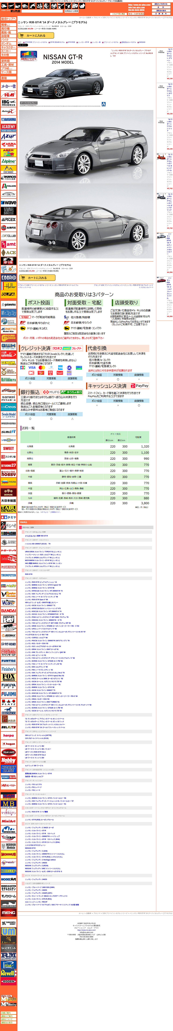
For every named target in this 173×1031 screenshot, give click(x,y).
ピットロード (9, 644)
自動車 (88, 913)
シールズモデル (9, 415)
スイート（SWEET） (9, 448)
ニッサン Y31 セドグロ (33, 784)
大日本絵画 (9, 501)
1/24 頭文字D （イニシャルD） (44, 770)
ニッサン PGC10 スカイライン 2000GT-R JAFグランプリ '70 (47, 641)
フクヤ (9, 686)
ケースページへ (8, 72)
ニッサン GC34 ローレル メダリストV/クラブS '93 (43, 682)
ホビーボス (9, 777)
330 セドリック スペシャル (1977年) (38, 735)
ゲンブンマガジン (9, 363)
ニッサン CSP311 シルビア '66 (36, 638)
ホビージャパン (9, 761)
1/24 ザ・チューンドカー (42, 548)
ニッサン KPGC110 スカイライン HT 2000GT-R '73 (44, 591)
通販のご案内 (8, 1016)
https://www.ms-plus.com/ (86, 930)
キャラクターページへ (8, 47)
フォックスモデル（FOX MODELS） (9, 677)
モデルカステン (9, 888)
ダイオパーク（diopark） (9, 492)
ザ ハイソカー (38, 780)
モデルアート (9, 879)
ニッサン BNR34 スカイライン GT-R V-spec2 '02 (43, 585)
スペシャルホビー (9, 473)
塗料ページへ (8, 61)
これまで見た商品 (118, 14)
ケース (75, 6)
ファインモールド (9, 652)
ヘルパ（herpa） (9, 736)
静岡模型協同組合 (9, 423)
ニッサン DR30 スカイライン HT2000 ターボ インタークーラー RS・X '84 (52, 626)
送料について (8, 1019)
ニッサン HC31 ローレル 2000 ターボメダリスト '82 (44, 679)
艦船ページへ (8, 32)
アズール (9, 136)
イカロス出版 (9, 178)
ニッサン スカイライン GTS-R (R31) (38, 899)
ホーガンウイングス (9, 744)
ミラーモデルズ (9, 846)
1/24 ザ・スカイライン (41, 540)
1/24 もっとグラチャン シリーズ (44, 731)
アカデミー (9, 128)
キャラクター (40, 6)
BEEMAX (9, 636)
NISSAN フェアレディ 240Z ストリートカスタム (42, 868)
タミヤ (27, 824)
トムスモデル (9, 559)
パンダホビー (9, 619)
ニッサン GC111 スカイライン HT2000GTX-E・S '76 (44, 614)
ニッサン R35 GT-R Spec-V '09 (36, 600)
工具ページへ (8, 64)
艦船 (18, 6)
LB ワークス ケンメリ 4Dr (34, 746)
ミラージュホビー (9, 838)
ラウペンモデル (9, 956)
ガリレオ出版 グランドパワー (9, 338)
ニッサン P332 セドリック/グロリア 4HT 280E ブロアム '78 (46, 617)
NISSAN (142, 42)
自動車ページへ (8, 36)
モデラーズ (9, 871)
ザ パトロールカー (39, 794)
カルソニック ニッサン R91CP (36, 902)
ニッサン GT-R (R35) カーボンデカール (39, 820)
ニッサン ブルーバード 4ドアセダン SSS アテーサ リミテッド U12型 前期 (52, 905)
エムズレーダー (9, 998)
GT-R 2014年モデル (57, 42)
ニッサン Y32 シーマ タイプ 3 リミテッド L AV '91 (43, 664)
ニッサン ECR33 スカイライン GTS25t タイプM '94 (44, 661)
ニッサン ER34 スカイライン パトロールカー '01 (43, 684)
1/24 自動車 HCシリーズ (41, 883)
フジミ (9, 694)
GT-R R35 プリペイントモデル (36, 42)
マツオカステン (9, 813)
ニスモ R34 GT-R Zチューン (35, 845)
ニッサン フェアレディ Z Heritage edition (40, 860)
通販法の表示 (8, 1022)
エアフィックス (9, 228)
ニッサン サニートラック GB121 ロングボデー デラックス (46, 896)
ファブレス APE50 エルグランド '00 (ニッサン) (42, 558)
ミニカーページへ (8, 51)
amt (9, 244)
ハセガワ (28, 883)
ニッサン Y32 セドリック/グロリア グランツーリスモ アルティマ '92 (50, 658)
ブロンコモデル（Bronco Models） (9, 711)
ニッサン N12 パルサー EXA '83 (36, 643)
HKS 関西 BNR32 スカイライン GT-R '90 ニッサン (43, 563)
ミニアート (9, 821)
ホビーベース (9, 769)
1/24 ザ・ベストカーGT (41, 570)
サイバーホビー (9, 390)
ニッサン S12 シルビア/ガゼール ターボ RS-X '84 (43, 646)
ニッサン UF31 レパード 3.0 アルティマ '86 (41, 629)
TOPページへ (8, 18)
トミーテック (9, 550)
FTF (9, 261)
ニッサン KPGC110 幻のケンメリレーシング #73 (43, 608)
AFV (8, 24)
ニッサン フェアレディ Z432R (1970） (39, 893)
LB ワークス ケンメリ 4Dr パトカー (38, 749)
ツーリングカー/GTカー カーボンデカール (49, 816)
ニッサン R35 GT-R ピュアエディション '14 (41, 582)
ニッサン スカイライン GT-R (35, 831)
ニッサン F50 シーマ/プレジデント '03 (39, 670)
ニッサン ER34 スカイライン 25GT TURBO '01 (42, 702)
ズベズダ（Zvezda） (9, 482)
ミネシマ (9, 829)
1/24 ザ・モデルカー (40, 578)
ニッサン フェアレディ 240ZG (36, 863)
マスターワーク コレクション (41, 875)
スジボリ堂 (9, 457)
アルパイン (9, 161)
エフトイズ (9, 269)
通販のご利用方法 (161, 4)
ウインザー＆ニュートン (9, 194)
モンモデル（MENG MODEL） (9, 913)
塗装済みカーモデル (129, 42)
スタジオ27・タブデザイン (9, 465)
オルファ (9, 294)
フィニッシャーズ (9, 669)
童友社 (9, 534)
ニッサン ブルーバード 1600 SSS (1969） (40, 887)
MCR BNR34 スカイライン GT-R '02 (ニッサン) (42, 560)
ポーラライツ (9, 752)
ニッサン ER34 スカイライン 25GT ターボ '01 (42, 649)
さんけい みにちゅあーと (9, 399)
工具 (61, 6)
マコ (9, 796)
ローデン (9, 981)
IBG (9, 103)
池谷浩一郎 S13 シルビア (34, 776)
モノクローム (9, 896)
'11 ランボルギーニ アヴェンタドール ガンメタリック (44, 721)
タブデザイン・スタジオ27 (9, 509)
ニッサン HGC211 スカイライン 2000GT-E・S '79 (43, 620)
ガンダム (47, 6)
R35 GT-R (28, 574)
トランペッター (9, 575)
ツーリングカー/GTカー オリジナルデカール (50, 808)
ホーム (81, 913)
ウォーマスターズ (9, 211)
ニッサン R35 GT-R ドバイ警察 (36, 812)
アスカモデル (9, 144)
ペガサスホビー (9, 719)
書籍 (82, 6)
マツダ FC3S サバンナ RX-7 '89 (36, 635)
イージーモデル (9, 169)
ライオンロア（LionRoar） (9, 940)
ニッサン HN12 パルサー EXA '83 (37, 699)
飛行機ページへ (8, 28)
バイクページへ (8, 39)
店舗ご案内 (8, 1012)
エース (9, 253)
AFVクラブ (9, 236)
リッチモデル (9, 965)
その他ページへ (8, 54)
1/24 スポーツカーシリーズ (41, 824)
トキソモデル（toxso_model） (9, 542)
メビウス (9, 854)
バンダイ (9, 611)
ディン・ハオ (9, 526)
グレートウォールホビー (9, 346)
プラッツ (9, 702)
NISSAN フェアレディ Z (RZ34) (36, 866)
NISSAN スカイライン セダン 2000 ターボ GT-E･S (43, 871)
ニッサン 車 (96, 42)
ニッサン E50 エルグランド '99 (36, 667)
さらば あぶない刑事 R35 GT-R (36, 536)
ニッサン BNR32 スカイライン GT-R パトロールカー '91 (45, 804)
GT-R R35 (71, 42)
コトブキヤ (9, 380)
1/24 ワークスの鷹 (39, 762)
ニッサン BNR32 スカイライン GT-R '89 (39, 588)
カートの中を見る (136, 13)
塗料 (54, 6)
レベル (9, 973)
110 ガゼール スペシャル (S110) (36, 738)
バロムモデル (9, 603)
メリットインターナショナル (9, 863)
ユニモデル (9, 923)
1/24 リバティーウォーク (42, 742)
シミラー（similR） (9, 432)
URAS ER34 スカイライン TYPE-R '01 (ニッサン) (43, 552)
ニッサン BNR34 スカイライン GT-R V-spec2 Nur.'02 (44, 676)
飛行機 (11, 6)
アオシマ (22, 268)
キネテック (9, 330)
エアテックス (9, 219)
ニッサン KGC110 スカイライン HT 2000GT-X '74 (43, 611)
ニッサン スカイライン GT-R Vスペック (40, 833)
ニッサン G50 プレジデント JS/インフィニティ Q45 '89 (45, 652)
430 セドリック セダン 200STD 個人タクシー (41, 602)
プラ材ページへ (8, 68)
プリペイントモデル (111, 42)
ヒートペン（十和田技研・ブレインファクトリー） (9, 627)
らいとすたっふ (9, 948)
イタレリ (9, 186)
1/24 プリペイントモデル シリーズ (38, 26)
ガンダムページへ (8, 43)
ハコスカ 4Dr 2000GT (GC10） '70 (37, 544)
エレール (9, 286)
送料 (161, 7)
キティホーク (9, 321)
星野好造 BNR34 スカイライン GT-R (38, 774)
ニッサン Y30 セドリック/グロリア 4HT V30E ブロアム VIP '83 (48, 623)
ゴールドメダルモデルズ (9, 371)
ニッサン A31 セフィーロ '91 (35, 655)
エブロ (9, 278)
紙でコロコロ (9, 313)
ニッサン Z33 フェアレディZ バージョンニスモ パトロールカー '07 (49, 801)
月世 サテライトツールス (9, 355)
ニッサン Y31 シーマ (32, 790)
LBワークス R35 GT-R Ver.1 (35, 752)
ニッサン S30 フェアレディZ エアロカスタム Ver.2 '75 (45, 673)
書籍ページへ (8, 78)
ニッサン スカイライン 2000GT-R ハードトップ (42, 836)
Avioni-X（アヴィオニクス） (9, 111)
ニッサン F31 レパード (33, 787)
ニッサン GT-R (83, 42)
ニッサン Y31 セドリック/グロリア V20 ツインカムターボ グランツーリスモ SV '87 (55, 632)
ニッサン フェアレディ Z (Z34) (36, 851)
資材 (68, 6)
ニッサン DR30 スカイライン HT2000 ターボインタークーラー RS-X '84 (51, 696)
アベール (9, 153)
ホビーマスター (9, 785)
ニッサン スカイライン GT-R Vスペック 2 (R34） (43, 842)
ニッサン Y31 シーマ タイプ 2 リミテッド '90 (41, 597)
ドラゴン (9, 567)
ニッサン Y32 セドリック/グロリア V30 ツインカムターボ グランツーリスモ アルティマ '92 (58, 705)
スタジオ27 (29, 808)
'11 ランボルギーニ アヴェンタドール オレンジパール (44, 719)
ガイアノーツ (9, 305)
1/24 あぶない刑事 (39, 532)
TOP (10, 11)
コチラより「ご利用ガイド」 (50, 512)
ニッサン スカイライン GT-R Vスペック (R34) (42, 839)
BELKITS (9, 727)
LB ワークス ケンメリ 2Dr (34, 758)
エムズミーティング (9, 1004)
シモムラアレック (9, 440)
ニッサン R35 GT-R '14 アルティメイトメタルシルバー (45, 724)
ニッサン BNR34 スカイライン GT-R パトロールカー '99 (45, 798)
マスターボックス (9, 804)
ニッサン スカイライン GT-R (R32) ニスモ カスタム (44, 857)
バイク (32, 6)
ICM (9, 95)
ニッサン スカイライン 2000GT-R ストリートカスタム (44, 854)
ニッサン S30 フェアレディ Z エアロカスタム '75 (43, 594)
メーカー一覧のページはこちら (9, 86)
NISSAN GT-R (30, 848)
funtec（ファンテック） (9, 661)
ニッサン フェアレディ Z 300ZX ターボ (39, 828)
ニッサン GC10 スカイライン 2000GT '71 (40, 605)
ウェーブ (9, 203)
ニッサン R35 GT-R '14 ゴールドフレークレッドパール (45, 727)
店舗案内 (161, 13)
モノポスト (9, 904)
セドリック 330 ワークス (34, 766)
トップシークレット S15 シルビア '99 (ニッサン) (42, 555)
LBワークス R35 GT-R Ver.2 (35, 755)
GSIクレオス (9, 407)
